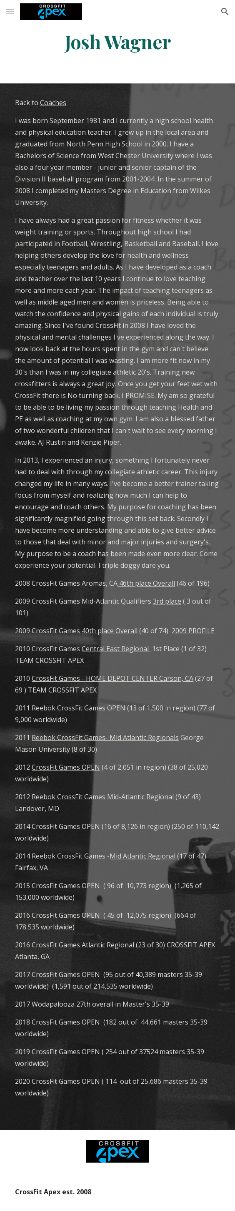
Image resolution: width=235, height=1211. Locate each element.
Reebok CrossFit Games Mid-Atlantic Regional (103, 796)
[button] (10, 11)
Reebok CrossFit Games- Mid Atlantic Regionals (105, 737)
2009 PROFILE (193, 630)
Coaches (53, 102)
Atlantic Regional (108, 944)
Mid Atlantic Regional (142, 856)
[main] (117, 41)
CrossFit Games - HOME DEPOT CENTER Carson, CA (112, 678)
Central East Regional (116, 648)
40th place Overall (110, 630)
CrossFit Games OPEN (66, 767)
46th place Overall (146, 583)
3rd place (167, 601)
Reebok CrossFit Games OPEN (78, 708)
